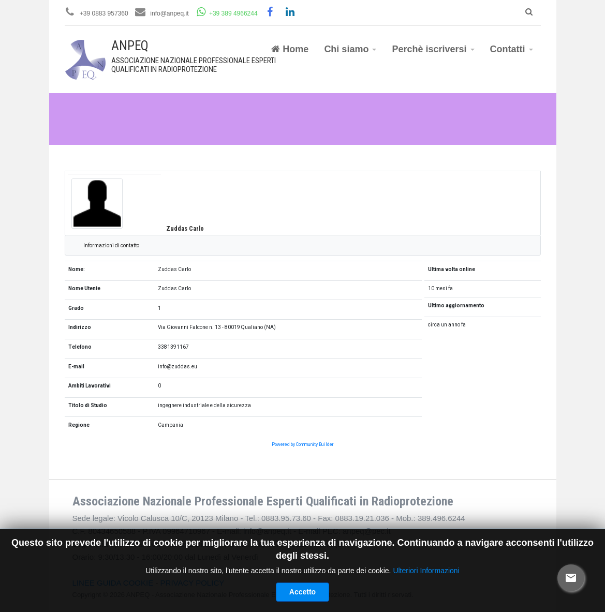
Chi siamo (350, 49)
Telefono (80, 347)
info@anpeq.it (169, 13)
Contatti (511, 49)
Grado (76, 308)
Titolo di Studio (87, 405)
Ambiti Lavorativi (89, 386)
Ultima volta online (451, 269)
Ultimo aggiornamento (456, 305)
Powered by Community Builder (303, 444)
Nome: (76, 269)
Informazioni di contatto (111, 245)
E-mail (76, 366)
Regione (79, 425)
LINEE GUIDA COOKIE (113, 582)
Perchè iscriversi (433, 49)
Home (289, 49)
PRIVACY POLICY (192, 582)
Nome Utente (84, 288)
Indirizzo (79, 327)
